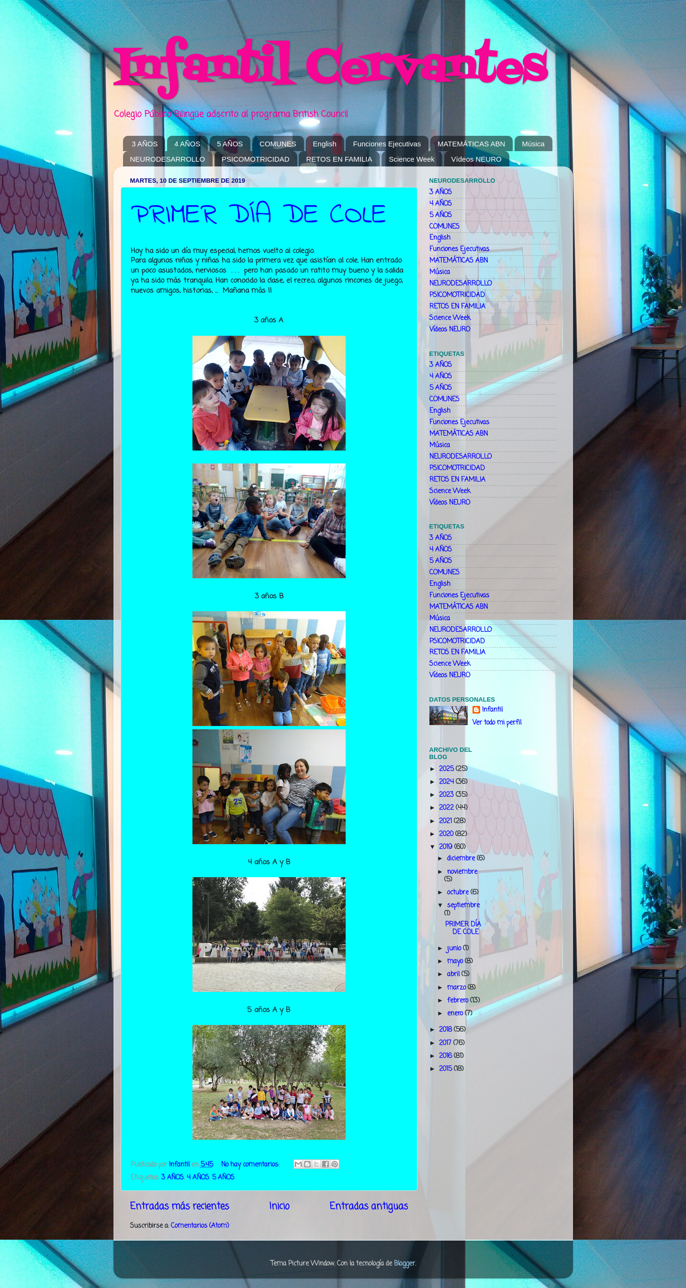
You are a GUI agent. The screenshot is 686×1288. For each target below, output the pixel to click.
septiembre (463, 906)
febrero (458, 1001)
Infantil (492, 710)
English (325, 144)
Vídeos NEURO (476, 159)
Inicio (279, 1206)
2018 (446, 1030)
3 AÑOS (144, 144)
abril (454, 974)
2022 (447, 808)
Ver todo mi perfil (496, 723)
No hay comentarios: (251, 1165)
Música (533, 144)
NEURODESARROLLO (167, 159)
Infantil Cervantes (329, 69)
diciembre (462, 859)
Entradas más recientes (179, 1206)
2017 (446, 1043)
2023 (447, 795)
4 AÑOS (187, 144)
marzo (457, 988)
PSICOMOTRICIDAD (256, 159)
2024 (447, 782)
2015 (446, 1069)
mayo (456, 962)
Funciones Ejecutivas (387, 144)
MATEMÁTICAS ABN (471, 144)
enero (456, 1014)
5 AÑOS (230, 144)
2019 (446, 847)
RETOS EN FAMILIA (339, 159)
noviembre (462, 872)
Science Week (412, 159)
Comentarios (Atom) (200, 1226)
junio (455, 949)
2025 (447, 769)
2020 (447, 834)
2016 (446, 1056)
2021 (446, 821)
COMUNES (277, 144)
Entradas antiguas (369, 1206)
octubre (459, 893)
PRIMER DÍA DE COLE (259, 215)
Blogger (404, 1264)
